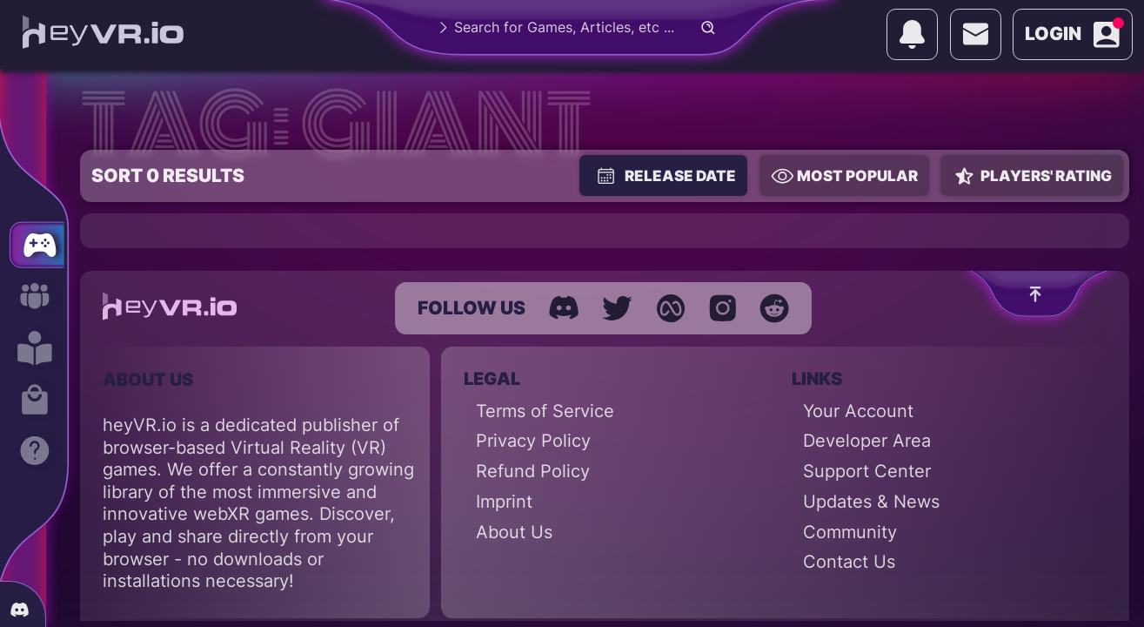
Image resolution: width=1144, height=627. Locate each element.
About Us (514, 532)
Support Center (867, 471)
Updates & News (871, 501)
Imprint (504, 501)
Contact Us (849, 561)
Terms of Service (545, 411)
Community (850, 532)
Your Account (858, 411)
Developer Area (867, 440)
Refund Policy (533, 471)
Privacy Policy (533, 440)
